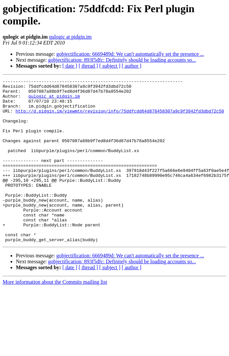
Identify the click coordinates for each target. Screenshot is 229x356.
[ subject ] (109, 66)
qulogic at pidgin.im (70, 37)
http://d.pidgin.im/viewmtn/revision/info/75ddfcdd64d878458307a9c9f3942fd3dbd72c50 (120, 118)
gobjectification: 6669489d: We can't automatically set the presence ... (130, 54)
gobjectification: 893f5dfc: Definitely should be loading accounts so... (122, 60)
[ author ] (132, 66)
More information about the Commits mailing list (55, 314)
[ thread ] (88, 66)
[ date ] (69, 66)
